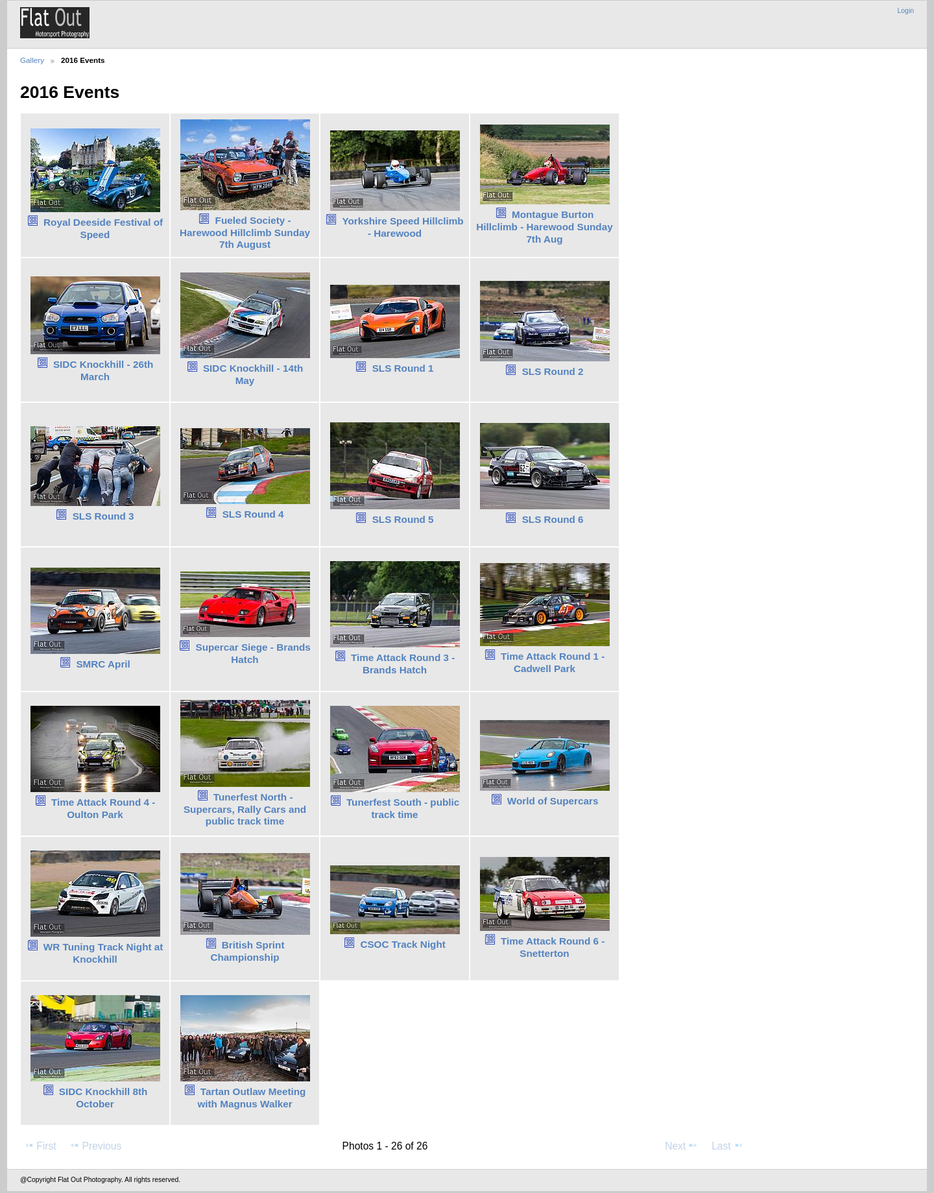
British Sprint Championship (247, 951)
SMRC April (103, 663)
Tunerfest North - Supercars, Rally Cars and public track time (245, 809)
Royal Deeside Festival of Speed (103, 228)
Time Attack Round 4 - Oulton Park (103, 808)
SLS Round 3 (103, 516)
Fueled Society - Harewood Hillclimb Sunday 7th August (245, 232)
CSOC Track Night (402, 944)
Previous (95, 1145)
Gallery (32, 60)
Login (906, 10)
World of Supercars (553, 800)
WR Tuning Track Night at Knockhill (103, 953)
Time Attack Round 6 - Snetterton (553, 947)
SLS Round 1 (403, 368)
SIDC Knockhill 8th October (103, 1097)
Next (681, 1145)
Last (727, 1145)
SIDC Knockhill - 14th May (253, 374)
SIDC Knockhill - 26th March (103, 370)
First (40, 1145)
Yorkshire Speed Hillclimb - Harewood (402, 227)
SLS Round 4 (253, 514)
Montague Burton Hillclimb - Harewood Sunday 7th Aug (544, 227)
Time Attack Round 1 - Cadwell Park (553, 662)
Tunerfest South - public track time (402, 808)
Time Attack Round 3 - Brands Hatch (403, 663)
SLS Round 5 (403, 519)
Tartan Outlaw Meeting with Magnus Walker (251, 1097)
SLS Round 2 (553, 371)
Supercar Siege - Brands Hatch (252, 653)
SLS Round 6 (553, 519)
